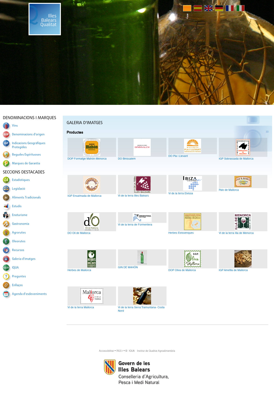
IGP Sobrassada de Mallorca (236, 158)
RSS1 (119, 350)
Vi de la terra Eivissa (180, 193)
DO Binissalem (127, 158)
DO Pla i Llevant (178, 155)
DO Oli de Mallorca (79, 232)
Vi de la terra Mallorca (81, 307)
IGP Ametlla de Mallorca (233, 270)
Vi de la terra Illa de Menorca (236, 232)
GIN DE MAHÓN (128, 267)
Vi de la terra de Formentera (135, 224)
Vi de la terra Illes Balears (133, 195)
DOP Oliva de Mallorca (182, 270)
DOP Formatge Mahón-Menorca (87, 158)
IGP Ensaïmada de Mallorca (84, 195)
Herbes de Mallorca (79, 270)
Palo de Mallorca (229, 189)
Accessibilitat (106, 350)
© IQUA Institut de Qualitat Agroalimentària (150, 350)
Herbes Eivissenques (181, 232)
